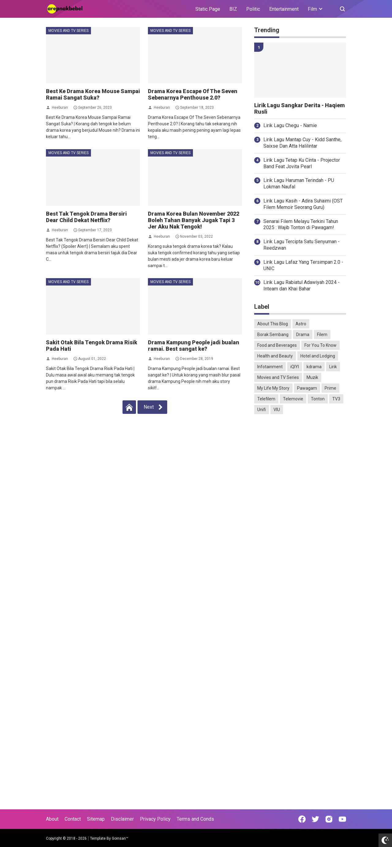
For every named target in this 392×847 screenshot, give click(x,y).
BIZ (233, 9)
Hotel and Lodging (317, 356)
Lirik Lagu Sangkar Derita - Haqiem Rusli (299, 108)
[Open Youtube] (342, 819)
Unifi (261, 409)
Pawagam (307, 388)
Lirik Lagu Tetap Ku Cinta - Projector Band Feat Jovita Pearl (301, 163)
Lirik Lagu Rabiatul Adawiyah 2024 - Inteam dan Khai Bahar (301, 285)
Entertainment (284, 9)
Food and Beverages (277, 345)
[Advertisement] (300, 515)
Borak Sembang (272, 334)
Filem (322, 334)
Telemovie (293, 398)
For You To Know (320, 345)
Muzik (312, 377)
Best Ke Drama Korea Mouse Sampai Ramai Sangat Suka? (93, 94)
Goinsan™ (120, 838)
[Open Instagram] (329, 819)
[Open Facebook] (302, 819)
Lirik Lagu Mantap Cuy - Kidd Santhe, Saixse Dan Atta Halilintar (302, 143)
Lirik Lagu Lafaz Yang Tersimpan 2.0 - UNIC (303, 265)
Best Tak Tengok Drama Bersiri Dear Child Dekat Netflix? (86, 216)
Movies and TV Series (68, 30)
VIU (276, 409)
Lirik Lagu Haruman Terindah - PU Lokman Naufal (298, 183)
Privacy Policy (155, 819)
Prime (330, 388)
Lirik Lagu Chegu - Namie (290, 125)
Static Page (207, 9)
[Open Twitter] (315, 819)
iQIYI (294, 366)
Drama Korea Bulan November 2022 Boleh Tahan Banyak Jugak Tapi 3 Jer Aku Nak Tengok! (193, 220)
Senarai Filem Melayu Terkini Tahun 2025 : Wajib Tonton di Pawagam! (300, 224)
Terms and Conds (195, 819)
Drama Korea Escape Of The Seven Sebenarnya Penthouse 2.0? (192, 94)
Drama (302, 334)
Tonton (318, 398)
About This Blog (272, 323)
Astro (301, 323)
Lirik (333, 366)
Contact (73, 819)
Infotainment (270, 366)
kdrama (314, 366)
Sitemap (96, 819)
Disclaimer (122, 819)
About (52, 819)
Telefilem (266, 398)
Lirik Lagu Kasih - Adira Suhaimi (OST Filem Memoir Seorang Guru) (303, 204)
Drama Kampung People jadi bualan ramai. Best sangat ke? (193, 345)
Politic (253, 9)
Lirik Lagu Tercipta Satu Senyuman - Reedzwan (301, 245)
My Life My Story (273, 388)
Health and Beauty (275, 356)
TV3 (336, 398)
